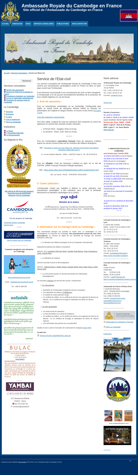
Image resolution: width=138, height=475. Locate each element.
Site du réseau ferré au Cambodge (19, 240)
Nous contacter (79, 24)
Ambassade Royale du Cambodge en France (72, 5)
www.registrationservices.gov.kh (19, 277)
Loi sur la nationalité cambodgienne (19, 98)
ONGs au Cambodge (112, 327)
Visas (28, 24)
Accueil (5, 24)
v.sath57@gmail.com (117, 277)
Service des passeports (15, 90)
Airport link (108, 103)
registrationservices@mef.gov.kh (21, 282)
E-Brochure (108, 334)
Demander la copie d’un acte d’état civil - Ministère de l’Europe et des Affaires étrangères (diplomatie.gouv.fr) (71, 149)
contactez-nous (116, 95)
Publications (63, 24)
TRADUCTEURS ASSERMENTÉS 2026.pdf (55, 336)
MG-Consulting (22, 462)
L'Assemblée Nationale (14, 133)
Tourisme (9, 112)
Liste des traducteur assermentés (50, 117)
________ (107, 449)
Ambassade (17, 24)
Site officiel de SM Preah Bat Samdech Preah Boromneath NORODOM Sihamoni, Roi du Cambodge (19, 193)
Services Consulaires (44, 24)
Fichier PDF (86, 328)
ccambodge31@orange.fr (119, 253)
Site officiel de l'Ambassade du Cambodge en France (63, 10)
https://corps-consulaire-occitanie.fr (116, 256)
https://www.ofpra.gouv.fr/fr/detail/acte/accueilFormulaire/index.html (71, 170)
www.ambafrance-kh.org (112, 303)
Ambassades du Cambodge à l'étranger (119, 322)
